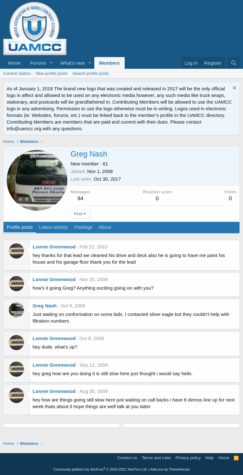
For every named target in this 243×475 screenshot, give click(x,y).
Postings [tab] (83, 227)
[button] (51, 63)
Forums (38, 63)
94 (81, 199)
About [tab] (105, 227)
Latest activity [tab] (53, 227)
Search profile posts (90, 73)
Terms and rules (156, 457)
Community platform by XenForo (100, 469)
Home (14, 63)
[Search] (233, 63)
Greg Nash (45, 305)
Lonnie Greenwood (54, 246)
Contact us (127, 457)
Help (209, 457)
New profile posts (51, 73)
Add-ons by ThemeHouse (170, 469)
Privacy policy (188, 457)
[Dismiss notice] (233, 88)
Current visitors (17, 73)
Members (109, 63)
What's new (72, 63)
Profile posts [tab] (20, 227)
